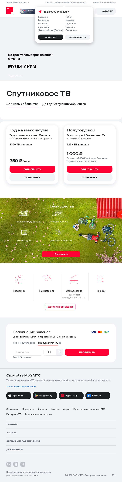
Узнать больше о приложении (21, 386)
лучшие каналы (59, 222)
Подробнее (15, 76)
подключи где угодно (28, 222)
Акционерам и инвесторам (38, 414)
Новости (55, 409)
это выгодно (23, 241)
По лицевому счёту (48, 343)
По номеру (24, 343)
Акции (66, 409)
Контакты (42, 409)
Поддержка (28, 409)
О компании (12, 409)
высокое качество (61, 241)
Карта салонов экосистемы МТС (89, 409)
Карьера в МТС (13, 414)
